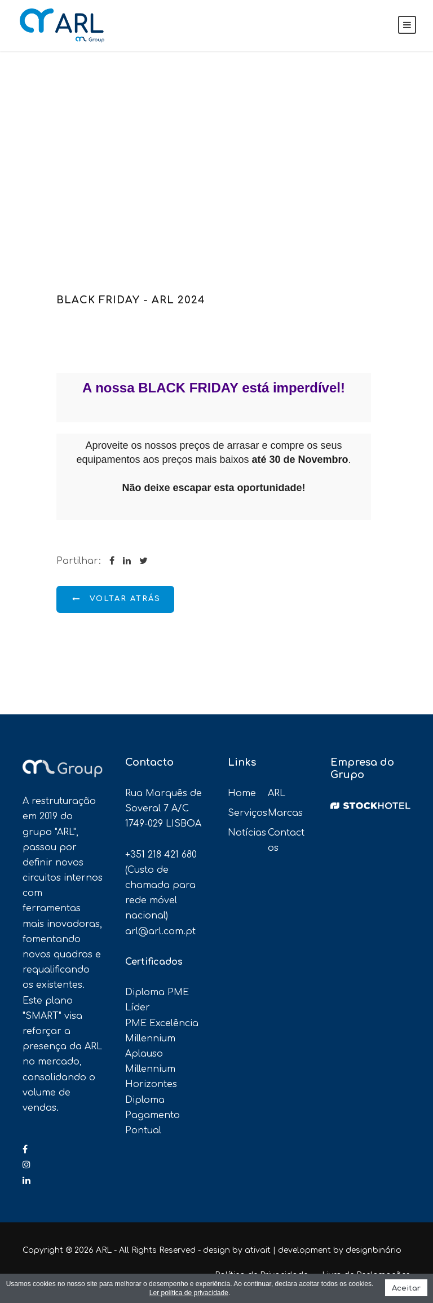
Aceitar (406, 1288)
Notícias (247, 833)
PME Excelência (161, 1023)
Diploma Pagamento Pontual (152, 1115)
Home (242, 793)
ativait (258, 1250)
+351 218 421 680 (161, 855)
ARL (276, 793)
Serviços (247, 813)
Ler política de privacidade (188, 1293)
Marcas (285, 813)
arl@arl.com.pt (160, 931)
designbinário (373, 1250)
